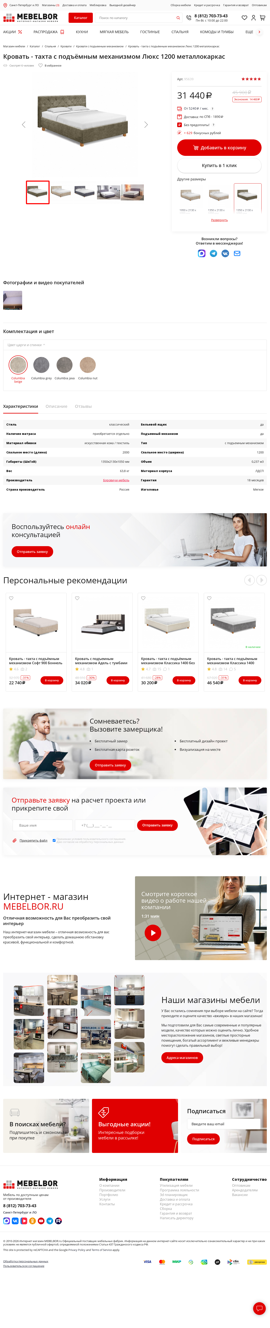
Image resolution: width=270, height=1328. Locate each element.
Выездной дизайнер (122, 5)
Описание (57, 406)
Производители (112, 1190)
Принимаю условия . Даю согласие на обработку (91, 840)
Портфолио (108, 1194)
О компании (109, 1185)
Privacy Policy (76, 1250)
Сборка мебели (181, 5)
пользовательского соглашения (104, 839)
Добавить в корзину (219, 148)
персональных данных (109, 842)
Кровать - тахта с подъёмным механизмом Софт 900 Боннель (35, 660)
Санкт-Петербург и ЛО (24, 5)
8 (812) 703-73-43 (211, 16)
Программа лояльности (179, 1190)
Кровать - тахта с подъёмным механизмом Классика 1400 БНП (232, 662)
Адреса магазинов (182, 1057)
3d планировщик (174, 1194)
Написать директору (176, 1218)
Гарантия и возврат (236, 5)
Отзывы (83, 406)
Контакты (107, 1204)
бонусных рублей (202, 133)
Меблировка (98, 5)
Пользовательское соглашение (23, 1266)
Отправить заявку (32, 551)
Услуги (104, 1199)
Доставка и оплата (74, 5)
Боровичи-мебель (116, 480)
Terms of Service (102, 1250)
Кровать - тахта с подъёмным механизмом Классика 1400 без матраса (168, 662)
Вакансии (240, 1194)
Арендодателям (245, 1190)
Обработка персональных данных (25, 1261)
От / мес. (196, 108)
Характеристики (20, 406)
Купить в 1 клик (219, 165)
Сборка (166, 1208)
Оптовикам (259, 5)
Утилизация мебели (176, 1185)
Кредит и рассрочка (207, 5)
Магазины (50, 5)
